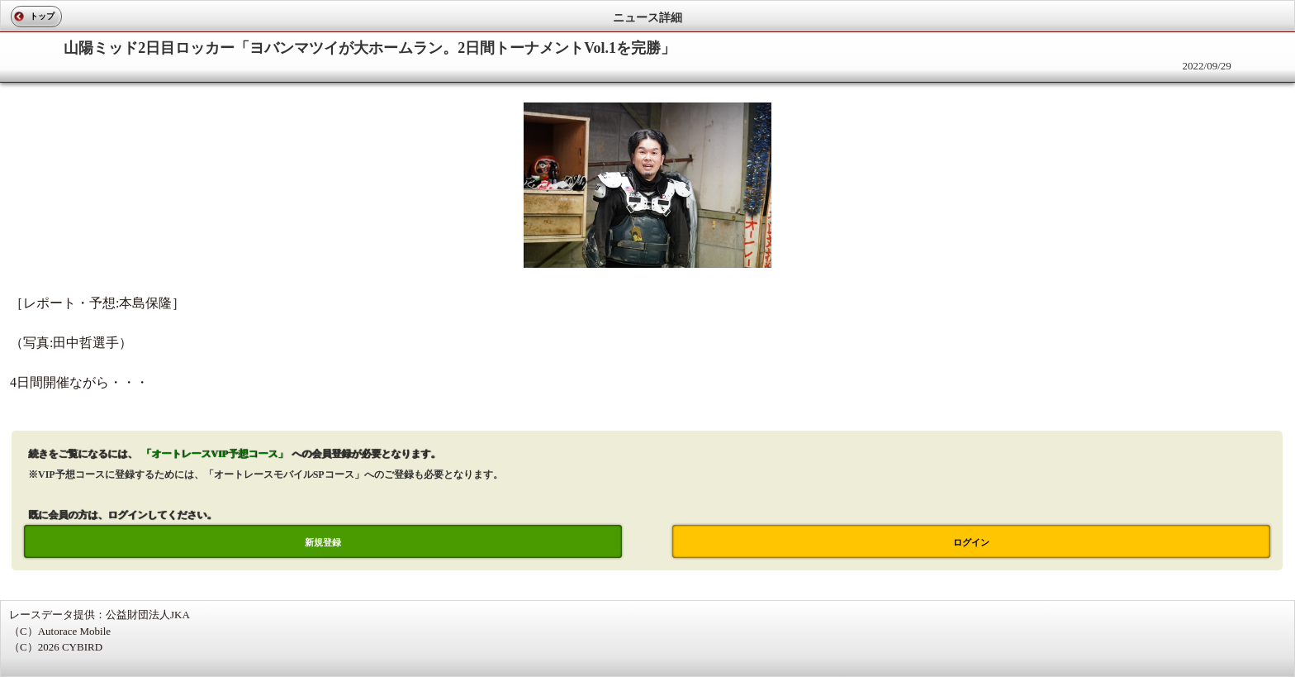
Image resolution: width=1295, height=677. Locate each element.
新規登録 (323, 542)
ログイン (971, 542)
